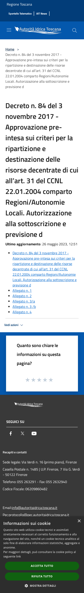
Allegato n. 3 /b (24, 306)
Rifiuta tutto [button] (42, 576)
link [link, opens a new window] (18, 556)
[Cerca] (74, 30)
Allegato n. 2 (22, 296)
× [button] (79, 521)
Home (9, 49)
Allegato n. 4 (22, 312)
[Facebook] (10, 433)
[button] (42, 585)
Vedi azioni (14, 325)
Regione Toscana (19, 4)
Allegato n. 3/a (24, 301)
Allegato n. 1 (22, 290)
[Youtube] (34, 433)
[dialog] (42, 554)
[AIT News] (41, 14)
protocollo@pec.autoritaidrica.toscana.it (39, 514)
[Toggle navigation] (9, 30)
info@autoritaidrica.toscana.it (34, 507)
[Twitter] (22, 433)
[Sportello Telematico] (20, 14)
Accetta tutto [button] (42, 566)
